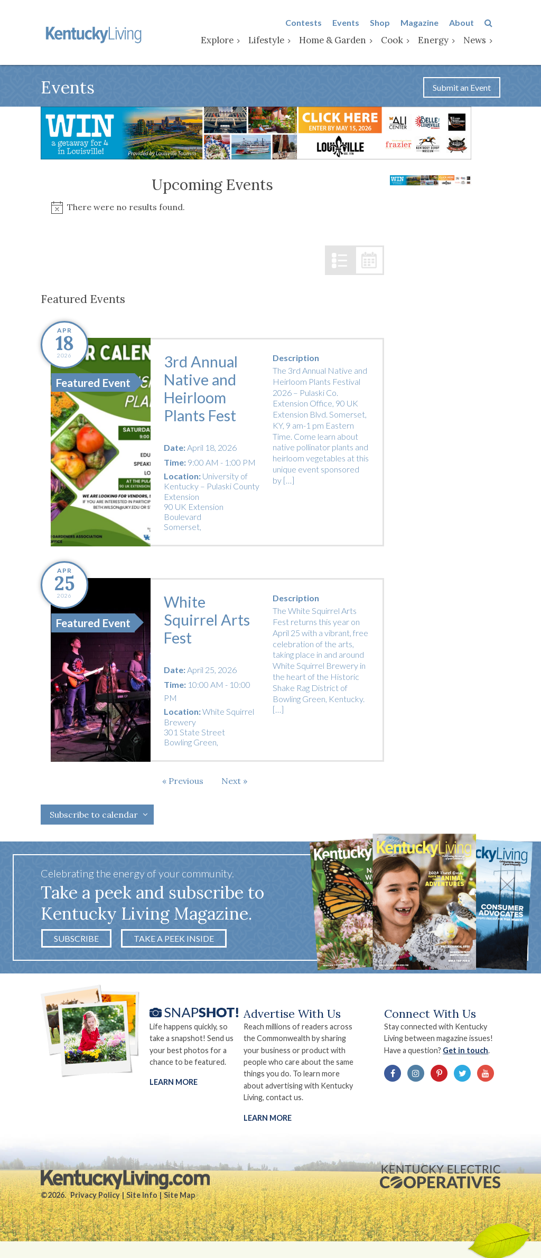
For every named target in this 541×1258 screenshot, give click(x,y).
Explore (225, 40)
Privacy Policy (95, 1200)
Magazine (427, 23)
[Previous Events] (183, 784)
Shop (388, 23)
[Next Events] (234, 784)
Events (353, 23)
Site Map (179, 1200)
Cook (400, 40)
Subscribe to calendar (94, 818)
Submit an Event (462, 90)
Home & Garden (340, 40)
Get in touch (471, 1054)
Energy (441, 40)
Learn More (174, 1086)
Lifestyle (274, 40)
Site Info (141, 1200)
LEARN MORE (268, 1122)
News (482, 40)
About (469, 23)
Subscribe (76, 942)
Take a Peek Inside (174, 942)
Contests (311, 23)
